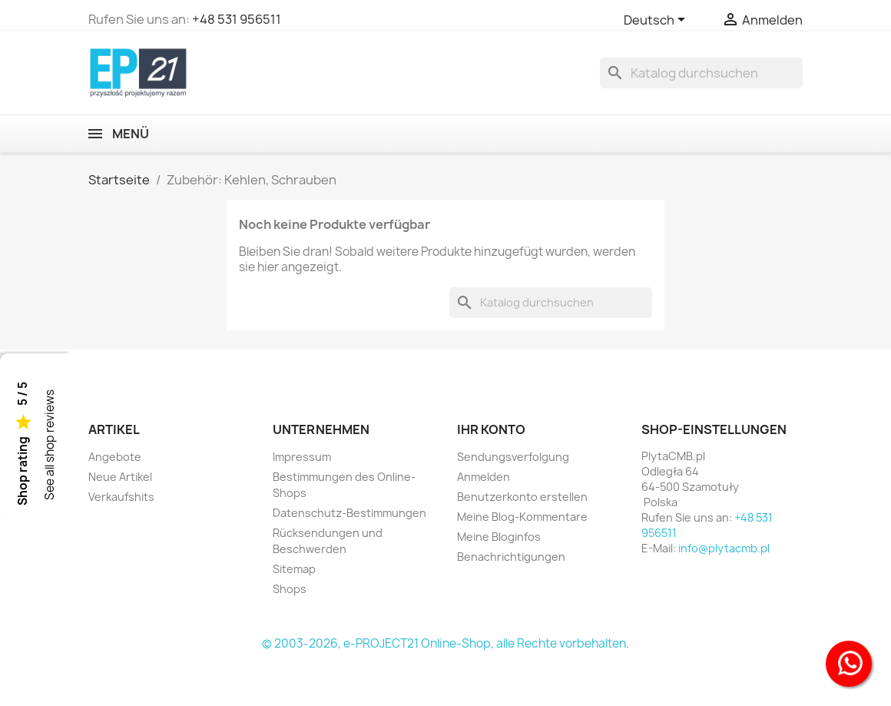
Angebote (114, 456)
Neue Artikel (120, 476)
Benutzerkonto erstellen (522, 496)
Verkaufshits (121, 496)
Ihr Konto (491, 429)
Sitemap (294, 569)
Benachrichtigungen (511, 556)
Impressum (302, 456)
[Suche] (701, 73)
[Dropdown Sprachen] (657, 21)
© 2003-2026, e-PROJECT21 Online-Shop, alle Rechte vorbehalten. (445, 643)
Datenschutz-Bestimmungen (349, 512)
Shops (289, 589)
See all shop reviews (49, 444)
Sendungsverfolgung (513, 456)
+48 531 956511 (236, 19)
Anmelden (483, 476)
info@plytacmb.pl (724, 548)
